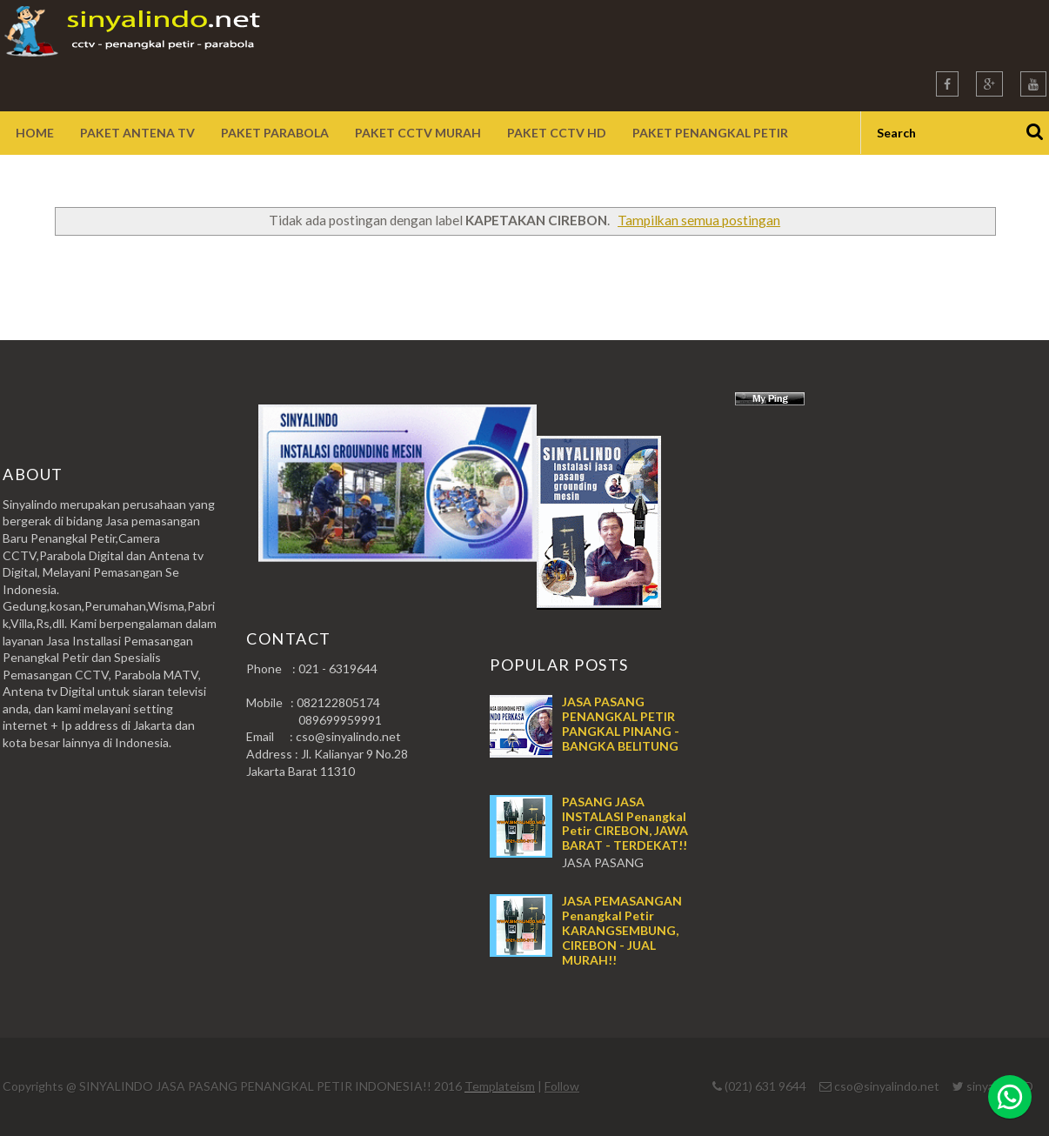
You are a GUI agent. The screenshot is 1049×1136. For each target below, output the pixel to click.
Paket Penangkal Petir (710, 132)
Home (35, 132)
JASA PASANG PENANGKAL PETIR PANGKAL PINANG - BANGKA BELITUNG (620, 723)
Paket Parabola (275, 132)
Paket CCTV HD (556, 132)
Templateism (499, 1086)
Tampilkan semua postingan (699, 220)
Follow (562, 1086)
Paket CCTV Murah (418, 132)
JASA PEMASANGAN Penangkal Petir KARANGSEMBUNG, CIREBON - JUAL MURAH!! (622, 929)
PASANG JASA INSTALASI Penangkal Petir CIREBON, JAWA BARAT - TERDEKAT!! (625, 823)
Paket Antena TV (137, 132)
